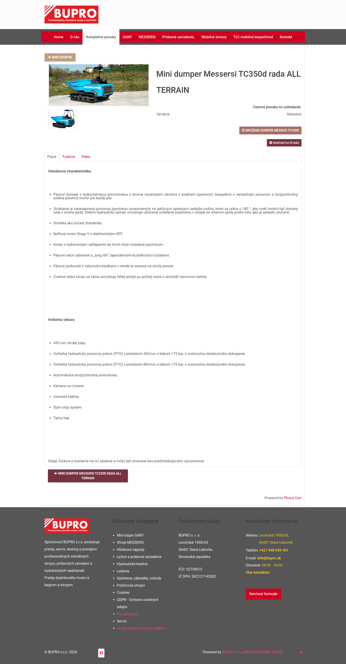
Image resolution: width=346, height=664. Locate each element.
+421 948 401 (274, 550)
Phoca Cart (292, 498)
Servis (122, 621)
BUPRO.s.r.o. (232, 652)
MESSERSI (252, 652)
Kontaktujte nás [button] (284, 142)
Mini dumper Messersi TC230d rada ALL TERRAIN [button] (87, 476)
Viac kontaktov (258, 572)
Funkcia (69, 157)
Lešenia (123, 571)
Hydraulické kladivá (132, 564)
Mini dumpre (60, 57)
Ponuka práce (128, 614)
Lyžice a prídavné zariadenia (139, 557)
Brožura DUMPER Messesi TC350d (270, 130)
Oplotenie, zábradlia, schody (139, 578)
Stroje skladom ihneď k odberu (141, 628)
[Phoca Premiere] (71, 14)
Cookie (122, 592)
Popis (51, 157)
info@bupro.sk (269, 558)
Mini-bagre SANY (130, 535)
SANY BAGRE (272, 652)
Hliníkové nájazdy (131, 549)
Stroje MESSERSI (130, 542)
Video (85, 157)
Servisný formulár (263, 594)
